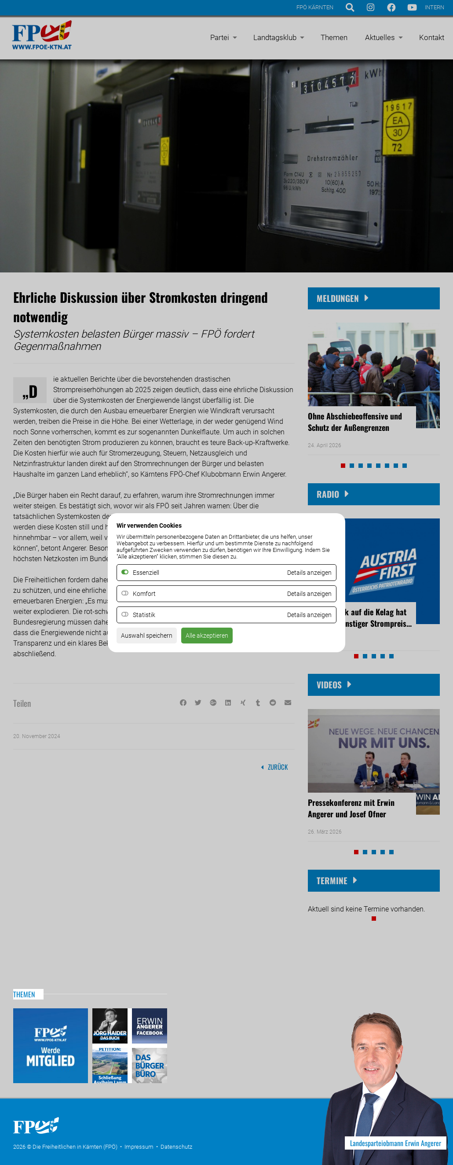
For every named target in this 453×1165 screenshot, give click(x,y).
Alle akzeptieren (217, 638)
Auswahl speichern (150, 638)
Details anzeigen (306, 593)
